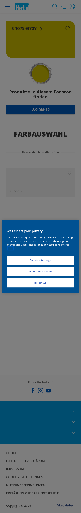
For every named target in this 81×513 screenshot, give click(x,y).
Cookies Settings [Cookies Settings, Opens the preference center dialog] (40, 260)
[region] (40, 256)
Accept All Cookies (40, 271)
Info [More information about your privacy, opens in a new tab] (10, 248)
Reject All (40, 282)
